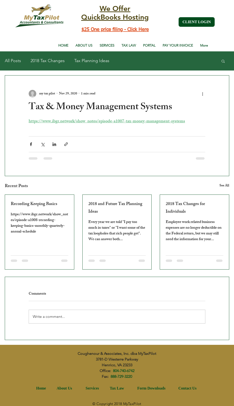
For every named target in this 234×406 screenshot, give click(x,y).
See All (224, 186)
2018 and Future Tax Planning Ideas (115, 208)
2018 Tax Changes (48, 60)
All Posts (13, 60)
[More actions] (202, 94)
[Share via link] (66, 144)
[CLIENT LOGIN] (197, 22)
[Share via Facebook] (31, 144)
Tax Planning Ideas (91, 60)
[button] (223, 61)
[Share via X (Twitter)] (42, 144)
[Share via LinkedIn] (54, 144)
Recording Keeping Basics (34, 204)
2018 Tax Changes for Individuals (185, 208)
